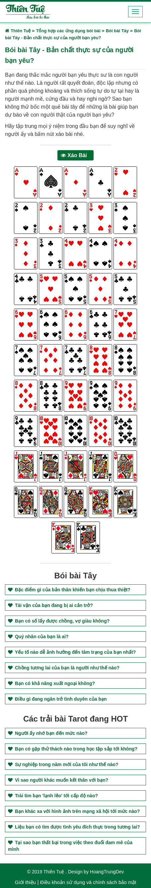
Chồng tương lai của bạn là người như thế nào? (63, 667)
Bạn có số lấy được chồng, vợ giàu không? (59, 621)
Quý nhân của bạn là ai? (38, 636)
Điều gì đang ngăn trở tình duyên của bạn (57, 699)
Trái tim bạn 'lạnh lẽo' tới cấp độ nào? (53, 795)
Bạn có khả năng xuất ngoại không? (51, 683)
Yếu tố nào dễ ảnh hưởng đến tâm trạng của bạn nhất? (72, 652)
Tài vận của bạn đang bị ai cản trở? (50, 605)
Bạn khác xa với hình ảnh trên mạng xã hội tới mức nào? (74, 811)
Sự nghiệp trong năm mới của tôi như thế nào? (63, 764)
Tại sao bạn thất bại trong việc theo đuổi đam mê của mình (70, 846)
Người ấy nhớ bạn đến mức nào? (48, 733)
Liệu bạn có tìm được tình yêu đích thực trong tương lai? (74, 827)
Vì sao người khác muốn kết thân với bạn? (58, 780)
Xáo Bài (74, 155)
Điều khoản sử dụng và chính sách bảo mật (88, 882)
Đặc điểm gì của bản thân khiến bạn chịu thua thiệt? (69, 589)
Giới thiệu (25, 882)
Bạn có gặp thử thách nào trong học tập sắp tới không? (72, 748)
